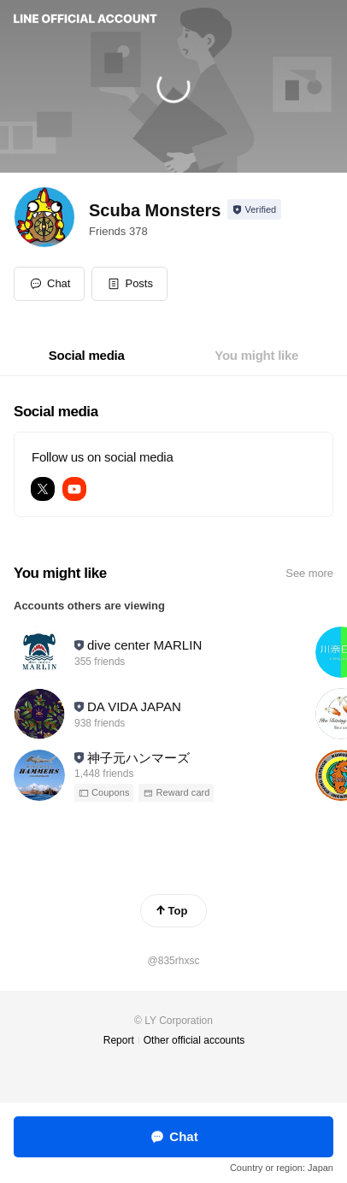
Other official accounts (194, 1040)
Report (118, 1040)
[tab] (87, 355)
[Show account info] (254, 209)
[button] (129, 284)
